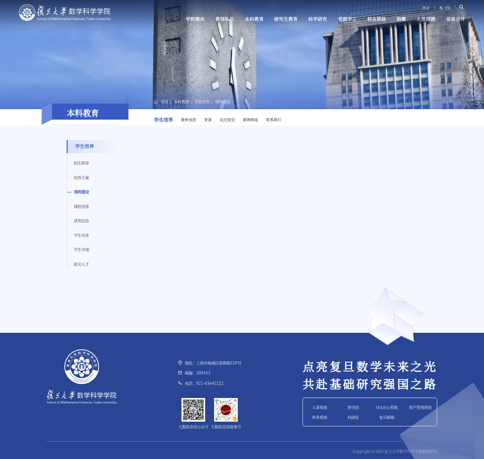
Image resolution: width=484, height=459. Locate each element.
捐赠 (401, 19)
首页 (164, 101)
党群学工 (347, 19)
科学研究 (317, 19)
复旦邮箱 (386, 417)
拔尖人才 (81, 264)
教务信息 (188, 119)
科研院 (353, 417)
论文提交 (227, 119)
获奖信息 (81, 220)
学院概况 (195, 19)
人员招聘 (425, 19)
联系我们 (273, 119)
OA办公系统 (387, 407)
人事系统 (319, 407)
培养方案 (81, 177)
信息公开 (455, 19)
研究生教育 (286, 19)
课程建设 (222, 101)
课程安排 (81, 206)
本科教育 (254, 19)
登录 (426, 8)
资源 (208, 119)
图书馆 (353, 407)
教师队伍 (225, 19)
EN (447, 8)
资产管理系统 (420, 407)
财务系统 (319, 417)
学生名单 (81, 235)
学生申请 (81, 249)
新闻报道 (250, 119)
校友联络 (376, 19)
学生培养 (201, 101)
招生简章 (81, 162)
